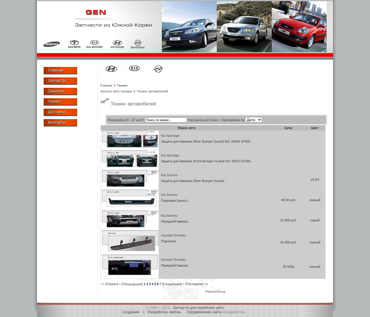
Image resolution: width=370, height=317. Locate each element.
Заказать (56, 91)
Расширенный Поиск (203, 120)
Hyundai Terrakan (173, 235)
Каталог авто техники (116, 91)
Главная (55, 70)
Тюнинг (55, 101)
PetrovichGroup (215, 291)
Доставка (56, 112)
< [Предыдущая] (131, 284)
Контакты (56, 122)
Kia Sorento (169, 175)
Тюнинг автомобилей (152, 91)
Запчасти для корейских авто (198, 307)
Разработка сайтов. (165, 312)
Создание (130, 312)
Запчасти (56, 80)
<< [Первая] (109, 284)
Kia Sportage (170, 135)
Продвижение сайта (204, 312)
